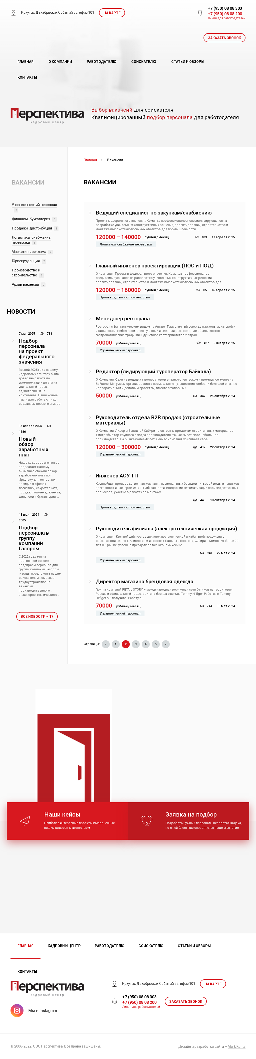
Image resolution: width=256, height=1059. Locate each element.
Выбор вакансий (111, 110)
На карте (112, 13)
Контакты (27, 77)
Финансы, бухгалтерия (31, 219)
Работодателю (101, 62)
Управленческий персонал (34, 205)
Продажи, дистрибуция (32, 228)
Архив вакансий (25, 284)
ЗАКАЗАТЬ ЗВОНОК (224, 38)
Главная (26, 62)
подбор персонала (169, 117)
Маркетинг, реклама (29, 251)
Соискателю (143, 62)
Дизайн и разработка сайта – (212, 1047)
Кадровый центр (64, 946)
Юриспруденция (26, 261)
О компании (60, 62)
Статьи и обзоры (187, 62)
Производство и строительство (26, 272)
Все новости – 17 (37, 617)
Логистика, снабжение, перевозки (31, 240)
